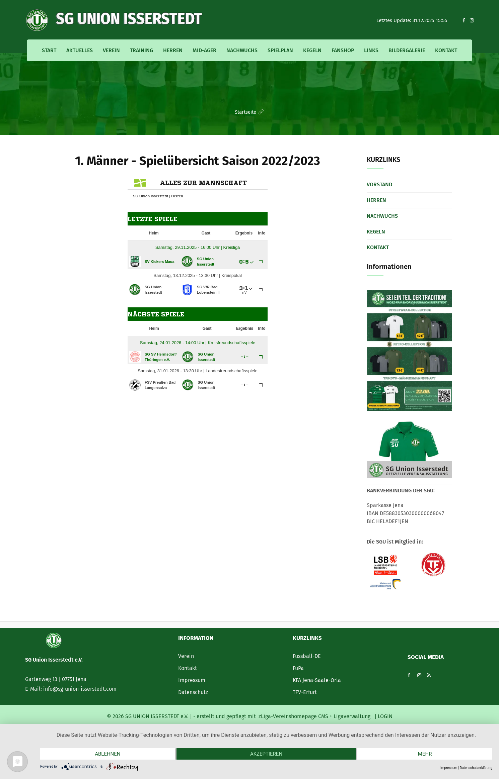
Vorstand (379, 184)
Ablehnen (107, 754)
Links (371, 50)
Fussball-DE (307, 656)
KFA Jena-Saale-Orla (317, 680)
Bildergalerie (406, 50)
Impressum (191, 680)
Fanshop (343, 50)
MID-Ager (204, 50)
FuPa (298, 668)
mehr (425, 754)
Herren (173, 50)
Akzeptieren (266, 754)
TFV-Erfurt (305, 692)
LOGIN (384, 716)
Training (141, 50)
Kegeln (312, 50)
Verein (111, 50)
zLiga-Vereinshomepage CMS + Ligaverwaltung (314, 716)
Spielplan (280, 50)
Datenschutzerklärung (476, 768)
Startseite (245, 112)
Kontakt (446, 50)
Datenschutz (193, 692)
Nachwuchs (242, 50)
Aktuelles (79, 50)
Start (49, 50)
